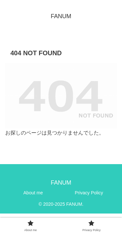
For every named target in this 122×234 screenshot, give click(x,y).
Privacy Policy (89, 192)
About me (33, 192)
